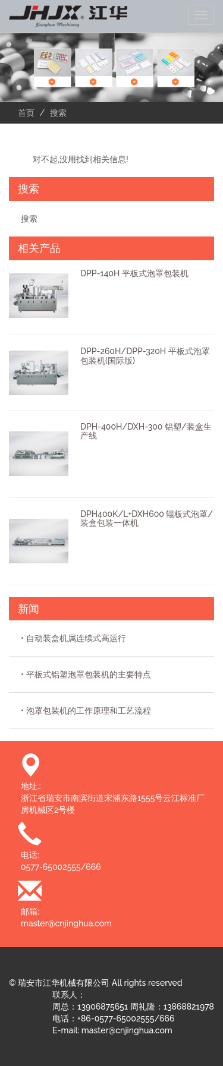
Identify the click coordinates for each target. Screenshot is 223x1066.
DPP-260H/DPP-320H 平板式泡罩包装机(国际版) (145, 355)
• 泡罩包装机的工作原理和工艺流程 (86, 710)
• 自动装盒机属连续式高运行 (73, 638)
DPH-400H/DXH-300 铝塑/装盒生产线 (146, 431)
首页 (26, 113)
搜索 (29, 218)
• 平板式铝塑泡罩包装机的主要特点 (86, 674)
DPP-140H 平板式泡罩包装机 (134, 273)
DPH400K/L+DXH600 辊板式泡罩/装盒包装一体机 (146, 518)
